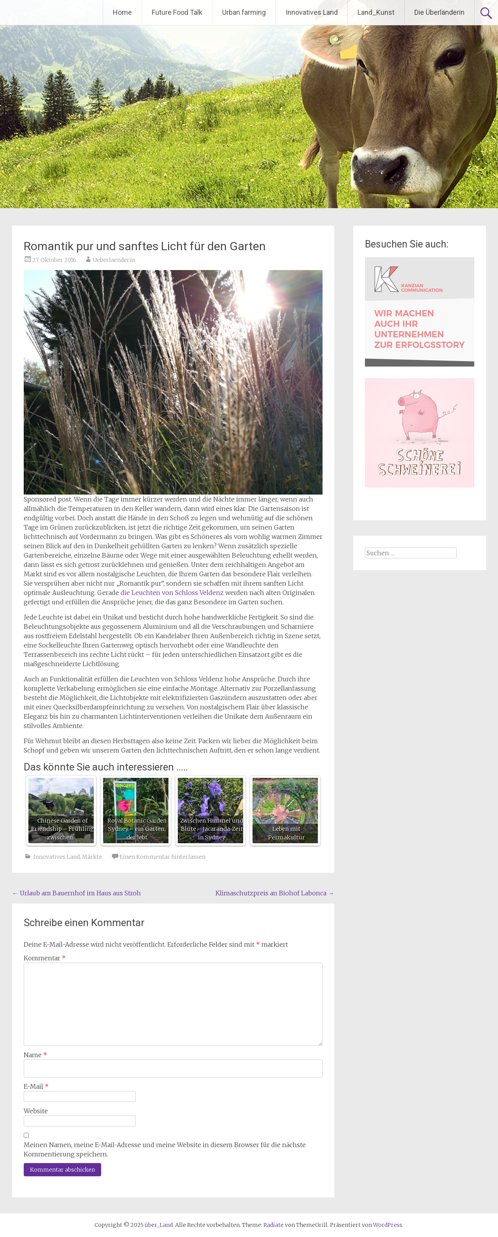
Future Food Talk (177, 12)
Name (35, 1055)
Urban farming (244, 12)
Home (122, 12)
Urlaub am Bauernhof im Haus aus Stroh (76, 893)
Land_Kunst (376, 12)
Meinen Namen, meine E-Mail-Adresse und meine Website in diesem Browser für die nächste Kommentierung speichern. (165, 1149)
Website (36, 1111)
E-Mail (36, 1086)
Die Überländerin (439, 12)
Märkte (92, 856)
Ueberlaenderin (114, 259)
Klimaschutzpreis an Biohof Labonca (275, 893)
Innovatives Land (312, 12)
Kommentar (45, 958)
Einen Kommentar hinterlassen (162, 856)
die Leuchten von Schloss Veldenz (172, 593)
